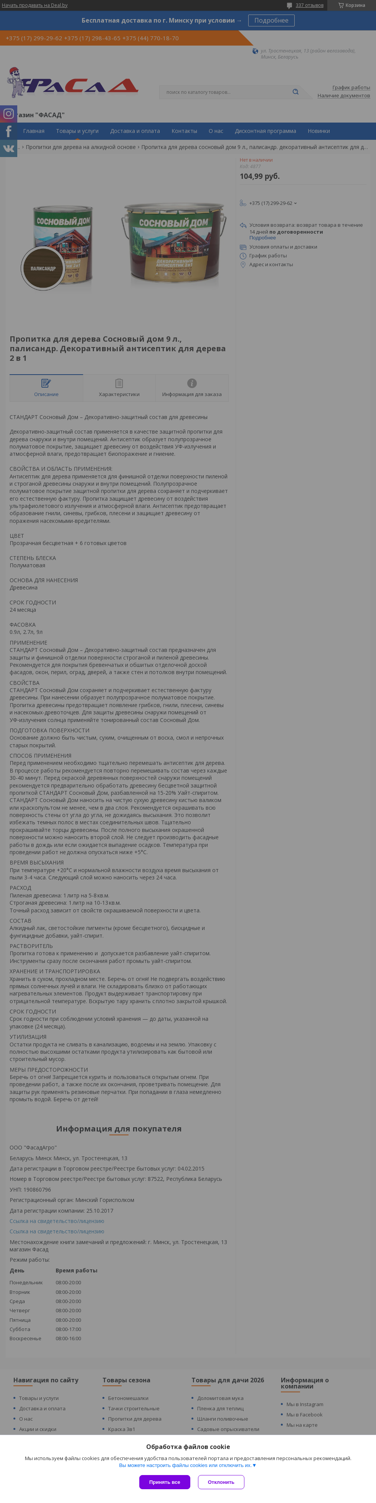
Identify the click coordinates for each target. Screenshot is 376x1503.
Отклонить (221, 1482)
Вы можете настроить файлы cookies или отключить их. (185, 1465)
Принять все (164, 1482)
